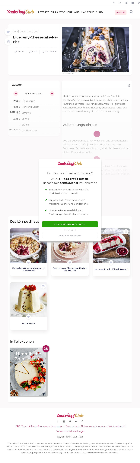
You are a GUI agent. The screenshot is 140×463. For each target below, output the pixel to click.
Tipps (54, 12)
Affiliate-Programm (39, 426)
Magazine (87, 12)
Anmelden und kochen (70, 236)
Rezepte (43, 12)
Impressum (57, 426)
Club (99, 12)
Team (24, 426)
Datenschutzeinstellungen (70, 431)
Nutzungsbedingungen (94, 426)
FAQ (17, 426)
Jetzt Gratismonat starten (70, 224)
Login (120, 12)
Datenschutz (73, 426)
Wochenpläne (69, 12)
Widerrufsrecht (117, 426)
